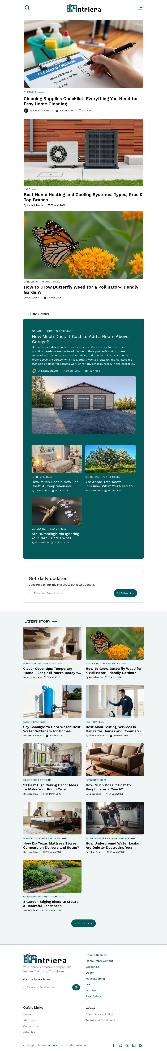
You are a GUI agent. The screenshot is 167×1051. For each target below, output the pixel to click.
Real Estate (94, 996)
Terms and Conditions (100, 1020)
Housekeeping (95, 978)
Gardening (92, 967)
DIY (88, 984)
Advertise (29, 1032)
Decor (90, 972)
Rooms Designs (96, 955)
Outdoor (91, 990)
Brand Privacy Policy (99, 1014)
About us (29, 1020)
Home (27, 1014)
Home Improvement (99, 961)
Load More (84, 923)
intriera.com (55, 1045)
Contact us (30, 1026)
